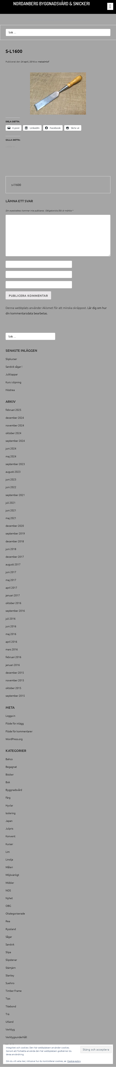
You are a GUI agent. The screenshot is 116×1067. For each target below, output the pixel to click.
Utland (9, 1021)
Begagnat (11, 767)
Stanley (10, 975)
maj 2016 (11, 634)
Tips (8, 998)
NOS (8, 890)
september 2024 (15, 441)
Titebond (11, 1006)
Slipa (8, 952)
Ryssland (11, 929)
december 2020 (15, 525)
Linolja (9, 859)
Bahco (9, 759)
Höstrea (10, 390)
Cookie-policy (74, 1060)
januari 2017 (13, 595)
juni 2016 (11, 626)
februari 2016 (13, 657)
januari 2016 (13, 665)
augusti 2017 (13, 564)
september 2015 (15, 695)
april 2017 (11, 587)
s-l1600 (16, 185)
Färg (8, 797)
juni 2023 (11, 479)
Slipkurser (11, 359)
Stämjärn (11, 967)
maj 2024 (11, 456)
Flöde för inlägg (15, 723)
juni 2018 (11, 549)
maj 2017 (11, 580)
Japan (9, 821)
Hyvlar (9, 805)
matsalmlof (43, 61)
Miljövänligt (12, 875)
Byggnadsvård (14, 790)
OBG (8, 906)
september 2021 (15, 495)
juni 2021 (11, 510)
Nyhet (9, 898)
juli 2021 (10, 502)
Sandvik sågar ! (14, 366)
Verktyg (10, 1029)
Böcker (10, 774)
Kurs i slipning (13, 382)
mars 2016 (12, 649)
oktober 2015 (13, 688)
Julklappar (12, 374)
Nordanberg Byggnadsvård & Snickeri (51, 3)
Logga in (10, 716)
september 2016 (15, 610)
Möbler (10, 882)
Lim (8, 852)
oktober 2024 (13, 433)
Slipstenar (11, 960)
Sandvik (10, 944)
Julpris (9, 828)
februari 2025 (13, 410)
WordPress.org (14, 739)
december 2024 (15, 417)
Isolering (10, 813)
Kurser (9, 844)
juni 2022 (11, 487)
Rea (8, 921)
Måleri (9, 867)
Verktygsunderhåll (16, 1037)
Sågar (9, 937)
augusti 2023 (13, 471)
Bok (8, 782)
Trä (7, 1014)
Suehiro (10, 983)
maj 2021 (11, 518)
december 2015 (15, 672)
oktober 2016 (13, 603)
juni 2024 (11, 448)
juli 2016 (10, 618)
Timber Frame (14, 991)
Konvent (10, 836)
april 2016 (11, 641)
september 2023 (15, 464)
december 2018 (15, 541)
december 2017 (15, 556)
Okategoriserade (15, 913)
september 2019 (15, 533)
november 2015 (15, 680)
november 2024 (15, 425)
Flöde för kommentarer (19, 731)
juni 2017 (11, 572)
